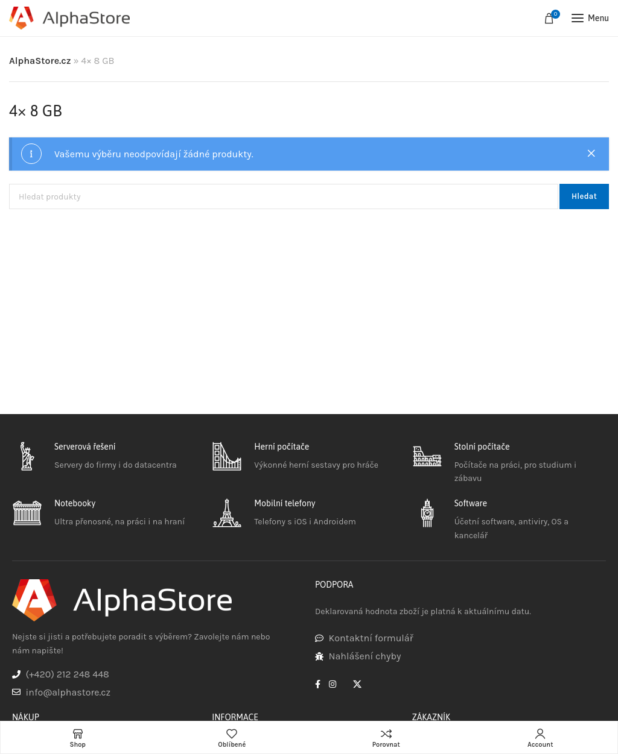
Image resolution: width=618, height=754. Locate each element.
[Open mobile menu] (590, 18)
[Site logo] (69, 18)
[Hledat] (283, 196)
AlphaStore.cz (40, 60)
